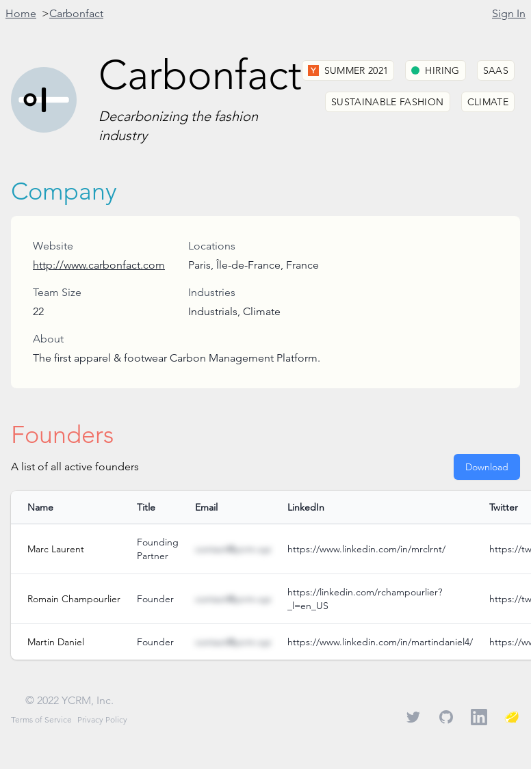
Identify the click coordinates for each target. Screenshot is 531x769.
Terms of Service (41, 719)
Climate (487, 102)
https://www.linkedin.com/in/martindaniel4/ (380, 642)
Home (20, 13)
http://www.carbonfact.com (99, 264)
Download (486, 467)
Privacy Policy (102, 719)
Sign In (509, 13)
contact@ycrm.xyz (233, 549)
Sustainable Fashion (387, 102)
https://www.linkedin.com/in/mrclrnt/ (366, 549)
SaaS (495, 70)
